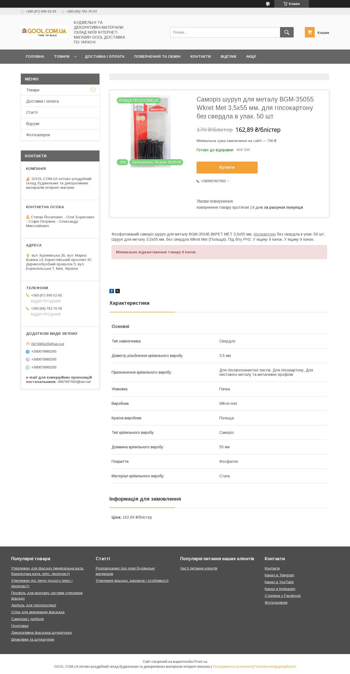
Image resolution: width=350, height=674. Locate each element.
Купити (227, 167)
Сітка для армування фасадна (38, 612)
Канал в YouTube (279, 582)
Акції (251, 56)
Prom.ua (200, 662)
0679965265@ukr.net (47, 344)
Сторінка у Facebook (283, 596)
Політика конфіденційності (275, 667)
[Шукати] (287, 32)
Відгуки (228, 56)
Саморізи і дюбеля (27, 619)
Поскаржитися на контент (232, 667)
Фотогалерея (38, 135)
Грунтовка (19, 626)
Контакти (200, 56)
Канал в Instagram (280, 589)
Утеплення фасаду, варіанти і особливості (132, 581)
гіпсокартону (264, 234)
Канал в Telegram (279, 575)
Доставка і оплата (104, 56)
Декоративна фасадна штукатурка (41, 633)
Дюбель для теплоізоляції (33, 605)
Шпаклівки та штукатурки (32, 639)
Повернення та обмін (157, 56)
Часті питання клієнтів (198, 568)
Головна (35, 56)
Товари (61, 56)
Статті (32, 112)
